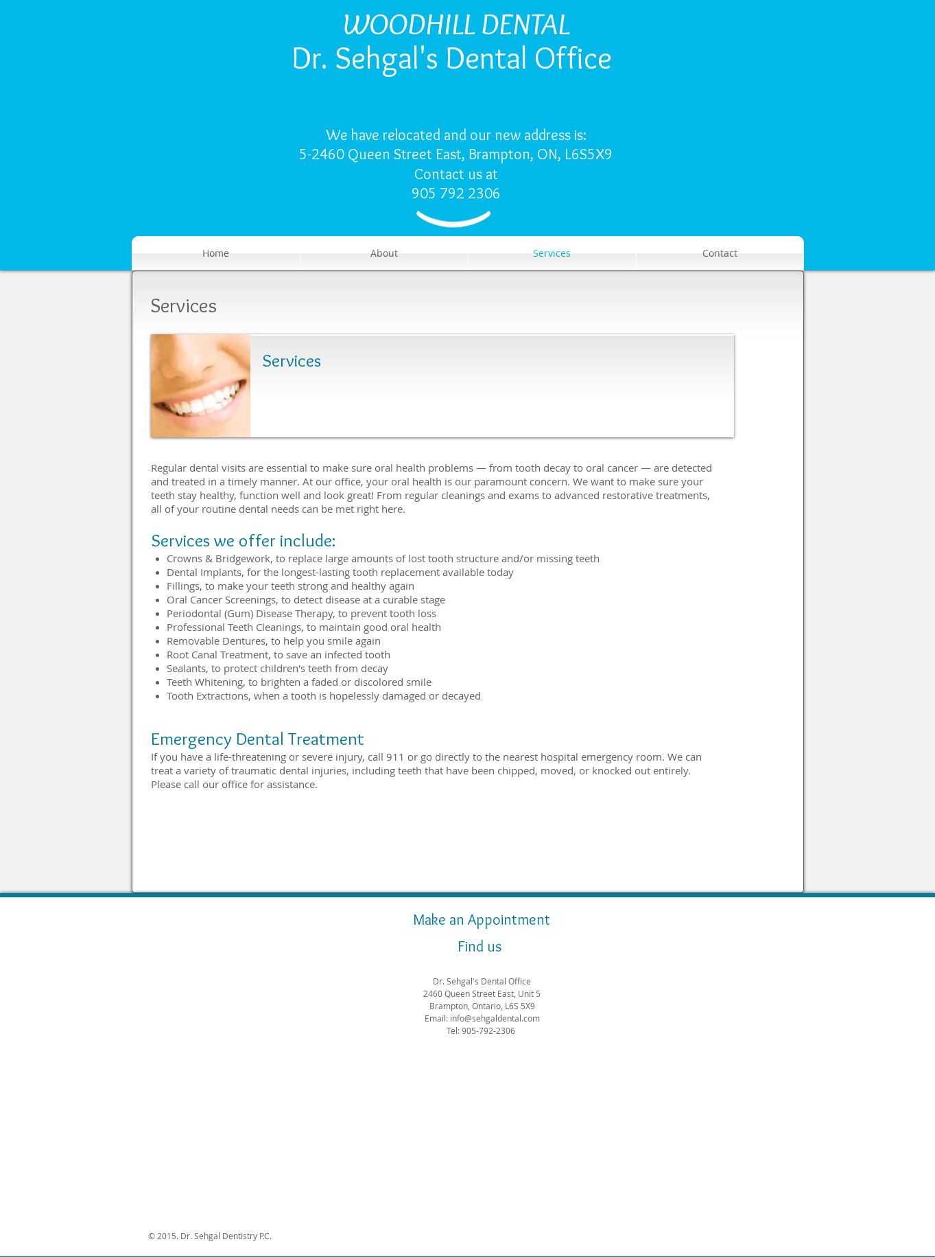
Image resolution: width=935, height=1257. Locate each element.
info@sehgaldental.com (495, 1018)
